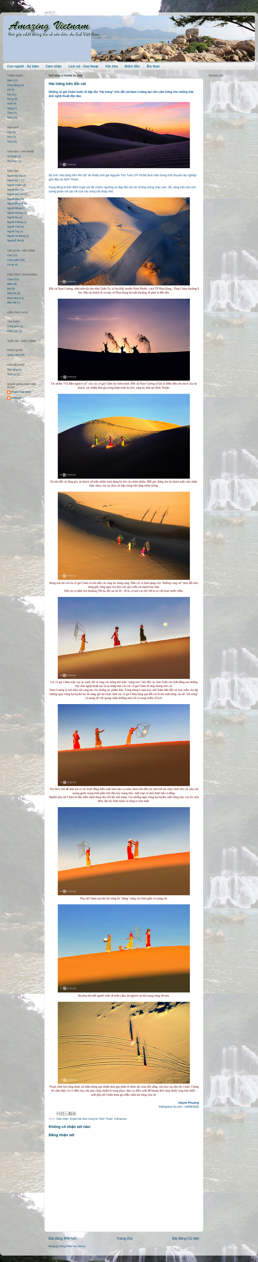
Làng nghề (13, 260)
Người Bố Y (13, 180)
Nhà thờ (11, 293)
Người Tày (13, 231)
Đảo (9, 117)
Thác (10, 112)
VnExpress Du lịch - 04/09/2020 (179, 1106)
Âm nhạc (12, 161)
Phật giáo (12, 331)
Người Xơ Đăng (16, 236)
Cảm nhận (54, 66)
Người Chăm (14, 185)
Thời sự (11, 374)
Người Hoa (13, 199)
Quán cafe (13, 355)
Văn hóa (111, 66)
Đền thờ (11, 302)
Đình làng (12, 298)
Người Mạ (13, 217)
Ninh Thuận (106, 1118)
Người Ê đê (13, 240)
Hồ (9, 89)
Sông (10, 108)
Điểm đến (132, 66)
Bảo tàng (12, 369)
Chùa (10, 279)
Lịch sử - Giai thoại (83, 66)
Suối (9, 103)
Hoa (9, 136)
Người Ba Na (14, 175)
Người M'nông (15, 203)
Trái (9, 141)
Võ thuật (12, 156)
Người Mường (15, 212)
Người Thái (13, 226)
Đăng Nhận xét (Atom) (72, 1246)
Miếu (10, 284)
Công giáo (13, 326)
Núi (9, 94)
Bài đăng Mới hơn (63, 1238)
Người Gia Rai (15, 194)
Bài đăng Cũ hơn (185, 1238)
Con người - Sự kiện (23, 66)
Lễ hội (10, 264)
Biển (9, 80)
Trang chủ (124, 1238)
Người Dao (13, 189)
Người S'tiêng (15, 222)
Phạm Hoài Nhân (21, 392)
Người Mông (14, 208)
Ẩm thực (153, 66)
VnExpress (120, 1118)
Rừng (10, 99)
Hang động (13, 85)
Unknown (16, 397)
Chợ (9, 255)
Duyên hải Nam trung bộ (84, 1118)
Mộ (9, 288)
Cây (9, 132)
